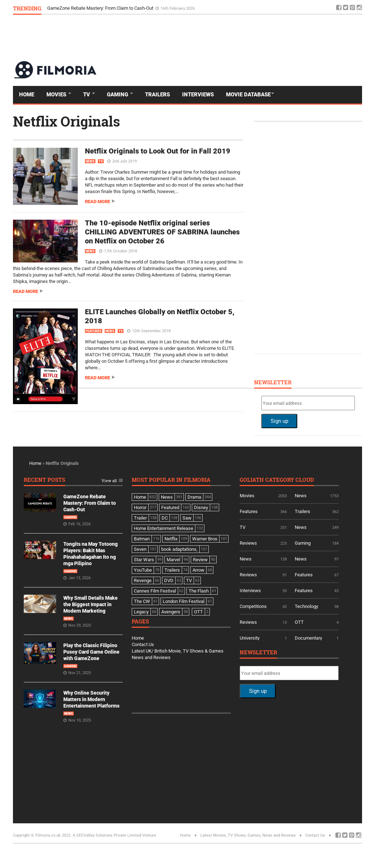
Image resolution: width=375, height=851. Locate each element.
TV (87, 94)
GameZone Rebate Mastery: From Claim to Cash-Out (100, 8)
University (249, 638)
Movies (57, 94)
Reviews (248, 543)
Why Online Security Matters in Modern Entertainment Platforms (91, 699)
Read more (97, 201)
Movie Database (248, 94)
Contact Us (143, 644)
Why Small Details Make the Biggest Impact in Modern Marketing (90, 604)
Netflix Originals (66, 121)
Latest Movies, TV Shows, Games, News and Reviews (248, 835)
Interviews (198, 94)
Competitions (253, 606)
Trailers (157, 94)
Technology (306, 606)
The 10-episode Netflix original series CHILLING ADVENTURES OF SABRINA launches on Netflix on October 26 (162, 232)
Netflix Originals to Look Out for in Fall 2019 (157, 151)
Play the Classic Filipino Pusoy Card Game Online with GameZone (91, 651)
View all (109, 481)
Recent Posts (44, 480)
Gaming (118, 94)
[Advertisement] (231, 37)
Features (93, 331)
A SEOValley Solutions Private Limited (107, 835)
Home (26, 94)
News (90, 161)
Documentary (308, 638)
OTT (299, 622)
